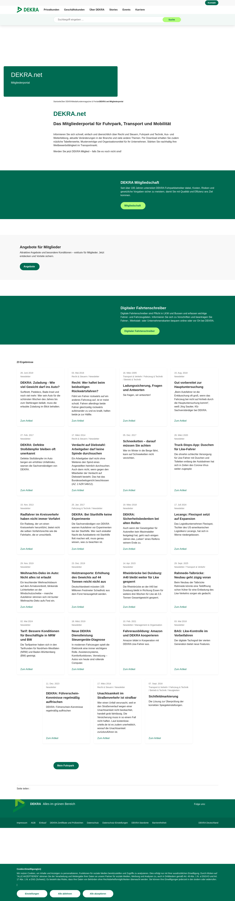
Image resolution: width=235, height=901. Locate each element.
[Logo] (29, 9)
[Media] (74, 101)
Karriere (140, 9)
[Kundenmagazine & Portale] (88, 101)
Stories (113, 9)
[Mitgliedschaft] (168, 217)
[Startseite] (57, 101)
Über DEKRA (96, 9)
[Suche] (172, 19)
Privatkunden (51, 9)
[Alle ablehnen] (65, 893)
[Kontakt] (211, 2)
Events (126, 9)
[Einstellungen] (32, 893)
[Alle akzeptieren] (98, 893)
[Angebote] (67, 303)
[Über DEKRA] (66, 101)
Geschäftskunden (74, 9)
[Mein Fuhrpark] (66, 838)
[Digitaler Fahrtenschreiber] (168, 392)
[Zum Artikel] (40, 470)
